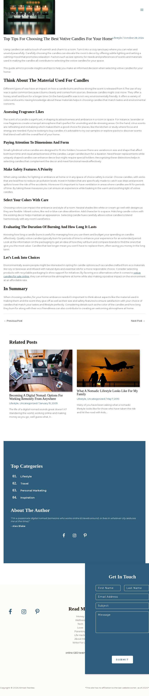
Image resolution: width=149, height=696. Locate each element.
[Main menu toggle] (142, 9)
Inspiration (27, 497)
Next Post (138, 320)
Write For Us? (80, 642)
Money (80, 616)
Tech (80, 623)
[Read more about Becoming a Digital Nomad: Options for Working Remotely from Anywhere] (40, 370)
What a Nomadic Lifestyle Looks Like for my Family (107, 392)
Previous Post (13, 320)
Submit (122, 659)
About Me (80, 638)
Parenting (80, 631)
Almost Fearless (23, 14)
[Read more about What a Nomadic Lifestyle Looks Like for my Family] (108, 368)
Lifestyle (117, 37)
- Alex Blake (18, 526)
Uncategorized (28, 403)
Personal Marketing (33, 490)
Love (80, 627)
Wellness (80, 620)
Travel (24, 483)
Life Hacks (80, 635)
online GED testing (76, 652)
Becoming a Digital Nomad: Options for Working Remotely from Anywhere (36, 397)
